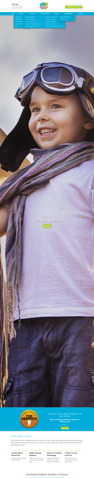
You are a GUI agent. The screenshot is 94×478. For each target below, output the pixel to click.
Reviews (56, 13)
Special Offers (45, 13)
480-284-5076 (17, 6)
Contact (80, 13)
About (21, 13)
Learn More (47, 226)
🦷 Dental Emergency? (17, 7)
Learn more (65, 428)
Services (31, 13)
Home (12, 13)
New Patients (68, 13)
